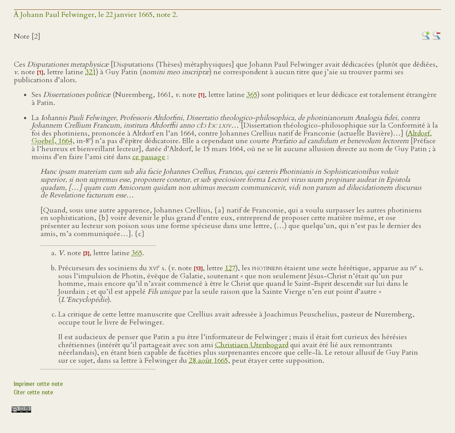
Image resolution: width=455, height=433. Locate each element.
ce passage (148, 157)
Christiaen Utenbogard (251, 345)
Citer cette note (33, 392)
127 (230, 268)
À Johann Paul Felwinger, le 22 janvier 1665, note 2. (96, 15)
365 (252, 95)
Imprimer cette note (38, 384)
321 (90, 72)
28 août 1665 (208, 360)
